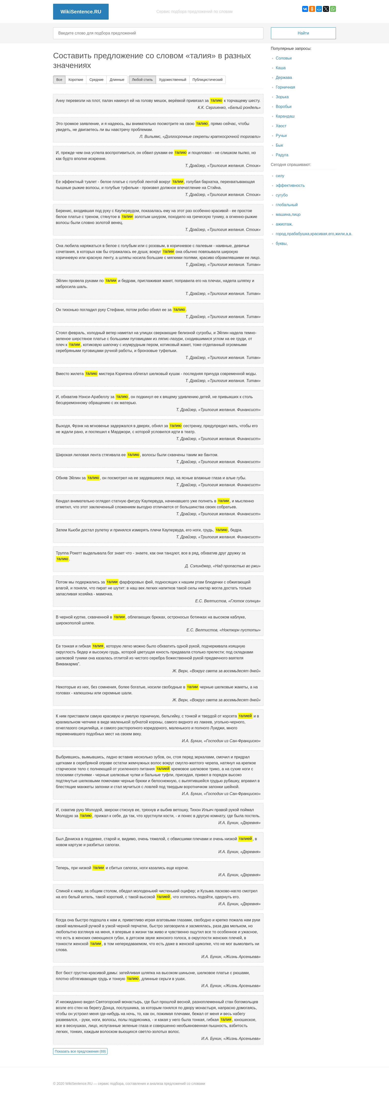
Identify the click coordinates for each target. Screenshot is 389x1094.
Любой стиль (142, 80)
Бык (279, 145)
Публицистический (208, 80)
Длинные (117, 80)
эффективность (290, 185)
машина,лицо (288, 214)
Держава (284, 77)
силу (280, 176)
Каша (281, 68)
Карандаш (285, 116)
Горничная (285, 87)
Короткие (75, 80)
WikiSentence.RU (81, 11)
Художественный (172, 80)
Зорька (282, 97)
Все (59, 80)
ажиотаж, (284, 224)
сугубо (282, 195)
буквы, (282, 243)
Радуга (282, 155)
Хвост (281, 126)
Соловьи (284, 58)
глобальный (287, 205)
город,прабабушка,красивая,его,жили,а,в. (314, 234)
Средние (96, 80)
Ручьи (281, 135)
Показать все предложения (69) (80, 1051)
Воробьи (284, 106)
